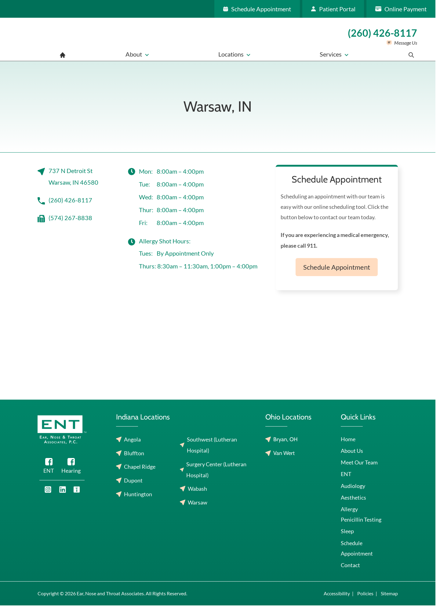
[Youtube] (48, 489)
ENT (346, 474)
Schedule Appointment (336, 267)
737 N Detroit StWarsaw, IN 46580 (68, 176)
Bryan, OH (285, 439)
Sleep (347, 531)
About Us (352, 450)
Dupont (133, 480)
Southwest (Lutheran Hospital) (212, 445)
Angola (132, 439)
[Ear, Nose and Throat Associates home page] (41, 39)
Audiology (353, 485)
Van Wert (284, 453)
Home (348, 439)
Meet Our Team (359, 462)
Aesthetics (353, 497)
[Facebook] (48, 467)
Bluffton (134, 453)
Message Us (405, 43)
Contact (350, 565)
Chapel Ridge (139, 466)
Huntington (138, 494)
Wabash (197, 488)
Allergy (349, 509)
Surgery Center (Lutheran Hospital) (216, 470)
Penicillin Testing (361, 519)
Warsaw (197, 502)
